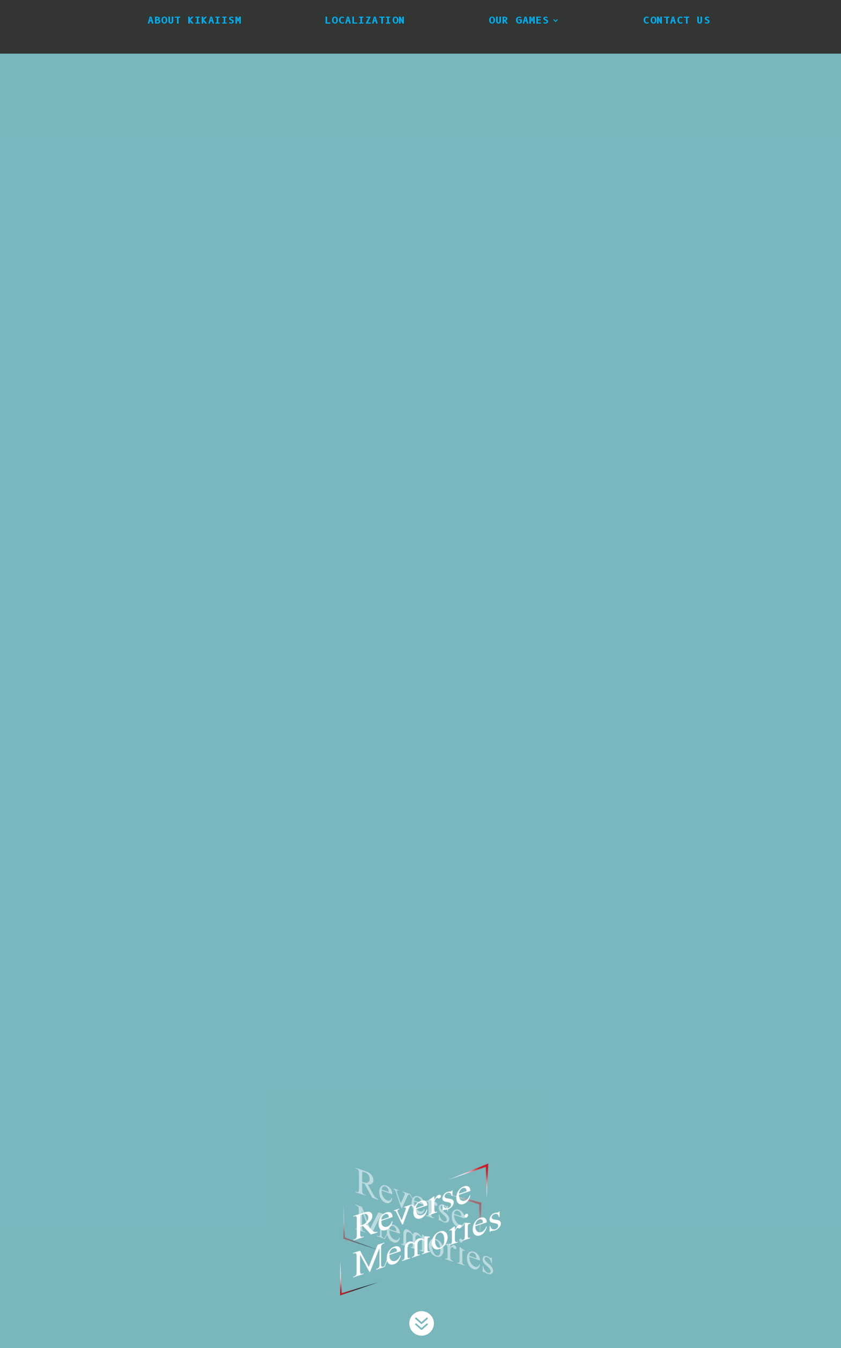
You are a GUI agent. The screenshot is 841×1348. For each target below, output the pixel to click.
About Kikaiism (194, 20)
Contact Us (676, 20)
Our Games (519, 20)
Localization (365, 20)
